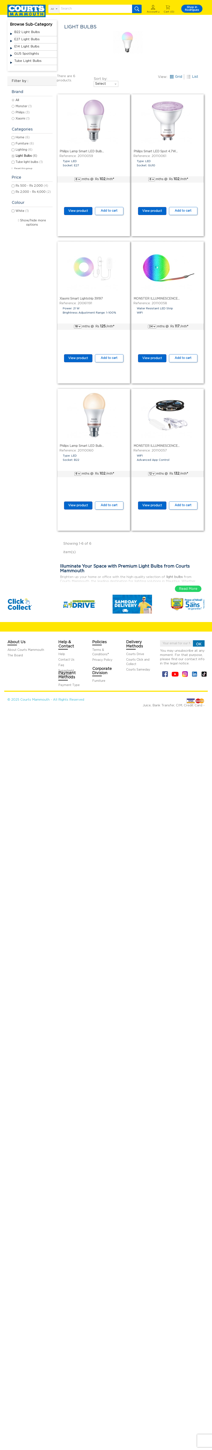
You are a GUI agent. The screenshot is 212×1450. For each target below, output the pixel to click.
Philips (22, 112)
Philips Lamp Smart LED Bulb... (82, 151)
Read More (188, 588)
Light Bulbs (26, 155)
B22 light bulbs (27, 32)
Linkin (194, 674)
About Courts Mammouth (25, 650)
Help (61, 654)
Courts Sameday (138, 669)
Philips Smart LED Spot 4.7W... (156, 151)
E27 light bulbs (27, 39)
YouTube (175, 674)
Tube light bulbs (28, 60)
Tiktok (204, 674)
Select (106, 84)
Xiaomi (22, 118)
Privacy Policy (102, 659)
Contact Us (66, 659)
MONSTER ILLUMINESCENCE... (157, 298)
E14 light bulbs (26, 46)
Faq (61, 665)
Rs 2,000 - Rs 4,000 (33, 191)
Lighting (23, 149)
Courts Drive (135, 654)
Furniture (24, 143)
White (22, 211)
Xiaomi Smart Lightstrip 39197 (81, 298)
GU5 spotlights (26, 53)
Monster (23, 106)
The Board (15, 655)
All (17, 100)
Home (22, 137)
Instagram (185, 674)
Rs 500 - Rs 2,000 (31, 185)
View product (78, 211)
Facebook (165, 674)
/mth (107, 179)
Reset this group (23, 168)
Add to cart (109, 210)
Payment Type (69, 685)
